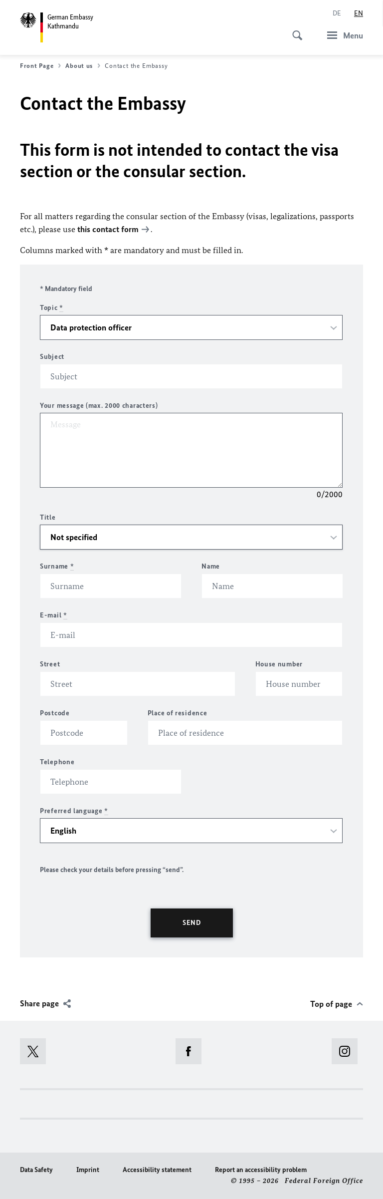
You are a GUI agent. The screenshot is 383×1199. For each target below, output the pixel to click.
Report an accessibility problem (261, 1170)
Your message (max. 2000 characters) (99, 405)
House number (279, 664)
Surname (57, 566)
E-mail (53, 615)
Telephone (57, 762)
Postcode (55, 713)
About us (82, 65)
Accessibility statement (157, 1170)
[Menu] (342, 35)
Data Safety (36, 1170)
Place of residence (177, 713)
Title (48, 517)
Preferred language (74, 811)
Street (50, 664)
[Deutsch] (337, 13)
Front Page (40, 65)
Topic (51, 307)
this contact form (108, 229)
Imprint (87, 1170)
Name (210, 566)
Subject (52, 356)
